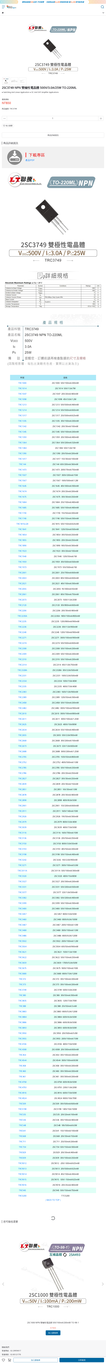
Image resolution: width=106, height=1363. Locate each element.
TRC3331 (22, 887)
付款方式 (18, 1321)
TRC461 (22, 1076)
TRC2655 (22, 735)
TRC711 (22, 1141)
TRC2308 (22, 648)
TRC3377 (22, 892)
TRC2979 (22, 822)
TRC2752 (22, 762)
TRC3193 (22, 849)
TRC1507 (22, 475)
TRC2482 (22, 708)
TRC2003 (22, 578)
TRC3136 (22, 838)
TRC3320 (22, 876)
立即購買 (81, 1360)
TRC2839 (22, 784)
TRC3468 (22, 930)
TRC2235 (22, 621)
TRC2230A (22, 616)
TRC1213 (22, 404)
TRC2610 (22, 713)
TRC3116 (22, 832)
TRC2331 (22, 675)
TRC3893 (22, 1027)
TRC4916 (22, 1092)
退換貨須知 (14, 1311)
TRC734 (22, 1147)
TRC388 (22, 1006)
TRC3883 (22, 1011)
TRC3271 (22, 865)
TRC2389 (22, 697)
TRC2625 (22, 724)
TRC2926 (22, 816)
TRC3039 (22, 827)
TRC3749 (22, 990)
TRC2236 (22, 626)
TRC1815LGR (22, 524)
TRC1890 (22, 545)
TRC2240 (22, 632)
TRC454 (22, 1055)
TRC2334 (22, 681)
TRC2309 (22, 654)
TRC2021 (22, 583)
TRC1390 (22, 453)
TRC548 (22, 1125)
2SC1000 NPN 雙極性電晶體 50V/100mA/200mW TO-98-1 (20, 1258)
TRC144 (22, 464)
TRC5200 (22, 1195)
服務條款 (23, 1311)
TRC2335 (22, 686)
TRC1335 (22, 421)
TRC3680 (22, 973)
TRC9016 (22, 1185)
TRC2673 (22, 746)
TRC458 (22, 1065)
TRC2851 (22, 789)
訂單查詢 (39, 1321)
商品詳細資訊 (53, 135)
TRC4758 (22, 1082)
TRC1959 (22, 561)
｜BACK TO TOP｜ (53, 1200)
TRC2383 (22, 691)
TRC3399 (22, 903)
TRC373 (22, 984)
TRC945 (22, 1190)
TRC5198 (22, 1109)
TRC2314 (22, 664)
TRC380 (22, 995)
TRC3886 (22, 1022)
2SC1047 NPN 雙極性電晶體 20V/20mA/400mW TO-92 (85, 1258)
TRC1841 (22, 529)
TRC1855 (22, 540)
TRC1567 (22, 480)
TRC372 (22, 979)
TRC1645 (22, 486)
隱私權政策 (32, 1311)
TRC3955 (22, 1038)
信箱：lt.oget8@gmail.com (12, 1297)
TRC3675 (22, 968)
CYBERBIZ (60, 1354)
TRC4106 (22, 1044)
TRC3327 (22, 881)
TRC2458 (22, 702)
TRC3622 (22, 957)
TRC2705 (22, 757)
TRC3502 (22, 941)
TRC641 (22, 1130)
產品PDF (30, 160)
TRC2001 (22, 572)
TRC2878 (22, 794)
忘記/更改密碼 (49, 1321)
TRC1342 (22, 426)
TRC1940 (22, 556)
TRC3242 (22, 859)
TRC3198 (22, 854)
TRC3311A (22, 870)
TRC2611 (22, 719)
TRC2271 (22, 637)
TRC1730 (22, 513)
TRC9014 (22, 1174)
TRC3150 (22, 843)
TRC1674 (22, 491)
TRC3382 (22, 897)
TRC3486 (22, 935)
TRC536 (22, 1120)
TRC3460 (22, 919)
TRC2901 (22, 805)
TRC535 (22, 1114)
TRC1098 (22, 399)
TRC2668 (22, 740)
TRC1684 (22, 502)
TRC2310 (22, 659)
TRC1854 (22, 534)
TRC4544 (22, 1060)
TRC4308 (22, 1049)
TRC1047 (22, 393)
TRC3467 (22, 924)
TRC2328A (22, 670)
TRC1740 (22, 518)
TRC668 (22, 1136)
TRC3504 (22, 946)
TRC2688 (22, 751)
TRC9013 (22, 1168)
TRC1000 (22, 383)
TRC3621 (22, 952)
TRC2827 (22, 778)
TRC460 (22, 1071)
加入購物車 (35, 1360)
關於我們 (5, 1311)
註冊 (25, 1321)
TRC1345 (22, 431)
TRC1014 (22, 388)
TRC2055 (22, 589)
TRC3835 (22, 1000)
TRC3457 (22, 914)
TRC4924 (22, 1098)
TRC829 (22, 1152)
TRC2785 (22, 767)
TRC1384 (22, 448)
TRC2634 (22, 729)
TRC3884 (22, 1017)
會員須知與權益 (8, 1321)
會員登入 (31, 1321)
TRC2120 (22, 605)
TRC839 (22, 1157)
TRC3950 (22, 1033)
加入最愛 (8, 125)
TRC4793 (22, 1087)
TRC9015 (22, 1179)
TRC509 (22, 1103)
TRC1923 (22, 551)
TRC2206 (22, 610)
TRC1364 (22, 442)
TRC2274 (22, 643)
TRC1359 (22, 437)
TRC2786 (22, 773)
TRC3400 (22, 908)
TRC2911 (22, 811)
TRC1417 (22, 458)
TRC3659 (22, 962)
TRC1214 (22, 410)
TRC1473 (22, 469)
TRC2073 (22, 599)
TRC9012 (22, 1163)
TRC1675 (22, 496)
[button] (102, 1251)
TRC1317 (22, 415)
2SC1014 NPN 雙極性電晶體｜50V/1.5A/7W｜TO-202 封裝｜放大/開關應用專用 (52, 1258)
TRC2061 (22, 594)
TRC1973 (22, 567)
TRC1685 (22, 507)
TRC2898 (22, 800)
